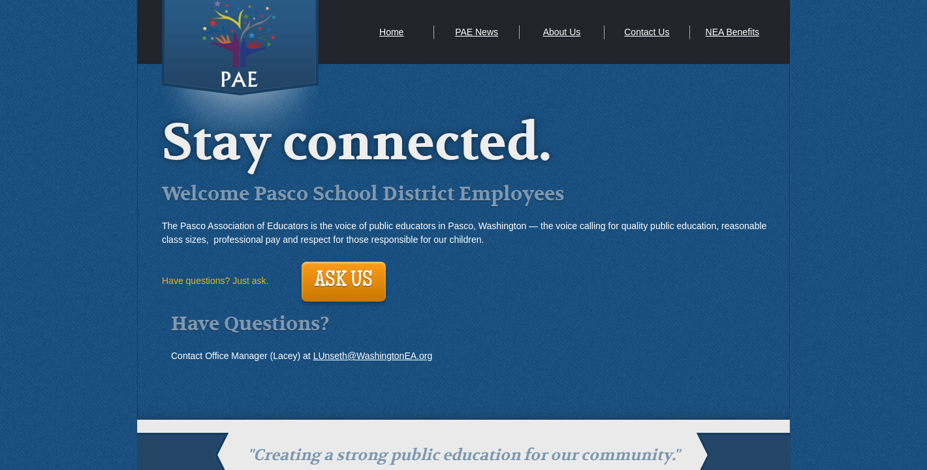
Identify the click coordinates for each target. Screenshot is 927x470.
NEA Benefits (733, 32)
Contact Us (646, 32)
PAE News (476, 32)
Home (391, 32)
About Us (562, 32)
